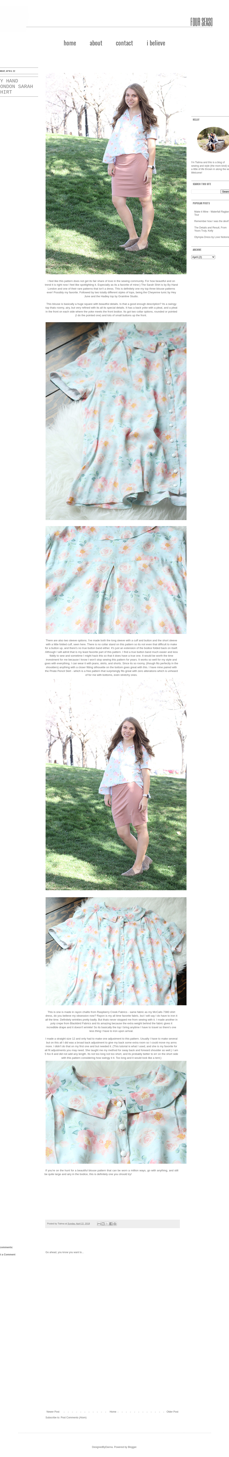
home (70, 42)
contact (124, 42)
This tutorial (121, 1046)
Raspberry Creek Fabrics (112, 1012)
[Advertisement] (112, 1376)
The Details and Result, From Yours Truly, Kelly (210, 229)
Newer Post (53, 1411)
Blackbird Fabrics (80, 1023)
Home (113, 1411)
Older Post (172, 1411)
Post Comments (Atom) (74, 1417)
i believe (156, 42)
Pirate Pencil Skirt (60, 671)
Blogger (132, 1447)
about (96, 42)
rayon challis (82, 1012)
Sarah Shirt (153, 284)
